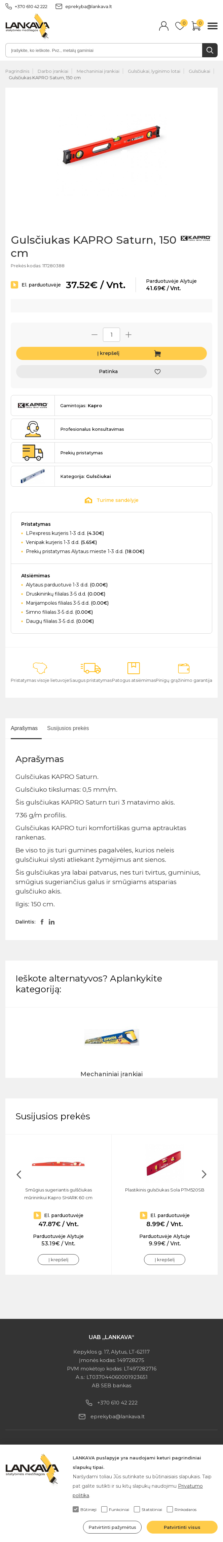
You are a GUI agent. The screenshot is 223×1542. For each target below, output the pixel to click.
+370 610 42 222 (26, 6)
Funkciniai (115, 1509)
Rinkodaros (181, 1509)
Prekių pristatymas (81, 452)
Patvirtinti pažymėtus (112, 1527)
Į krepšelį (108, 353)
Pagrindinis (17, 71)
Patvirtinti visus (182, 1527)
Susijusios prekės (68, 728)
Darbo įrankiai (53, 71)
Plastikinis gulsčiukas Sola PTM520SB (165, 1189)
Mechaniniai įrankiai (98, 71)
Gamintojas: (81, 405)
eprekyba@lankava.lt (83, 6)
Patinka (108, 371)
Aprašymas (24, 728)
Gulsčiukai (199, 71)
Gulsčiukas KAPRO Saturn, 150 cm (45, 77)
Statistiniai (148, 1509)
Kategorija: (85, 476)
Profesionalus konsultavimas (92, 429)
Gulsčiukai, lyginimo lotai (154, 71)
